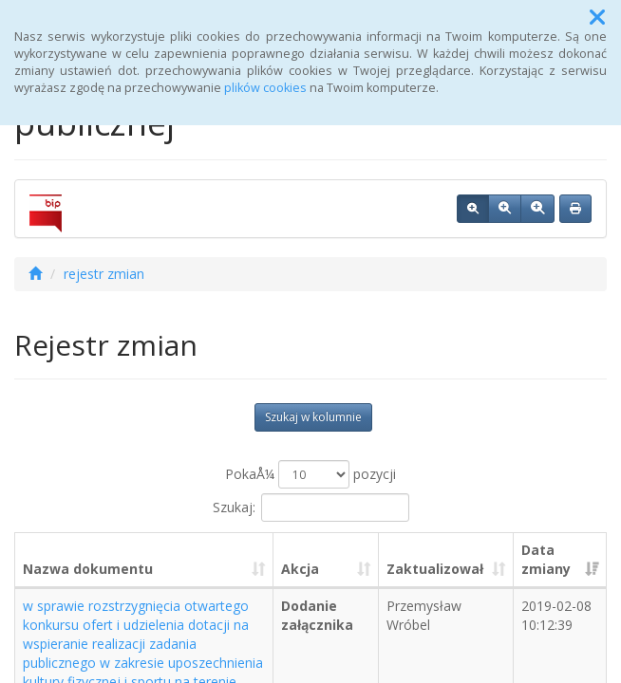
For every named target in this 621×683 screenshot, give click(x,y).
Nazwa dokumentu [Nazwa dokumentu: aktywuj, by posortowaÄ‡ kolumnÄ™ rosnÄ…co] (88, 569)
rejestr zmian (104, 274)
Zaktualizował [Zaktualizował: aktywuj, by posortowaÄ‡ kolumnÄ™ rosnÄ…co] (434, 569)
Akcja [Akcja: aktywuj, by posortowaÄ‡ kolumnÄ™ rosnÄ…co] (300, 569)
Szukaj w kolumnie (313, 417)
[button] (597, 17)
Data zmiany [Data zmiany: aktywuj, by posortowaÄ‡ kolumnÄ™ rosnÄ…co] (546, 559)
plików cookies (265, 88)
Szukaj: (311, 507)
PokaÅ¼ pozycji (310, 474)
